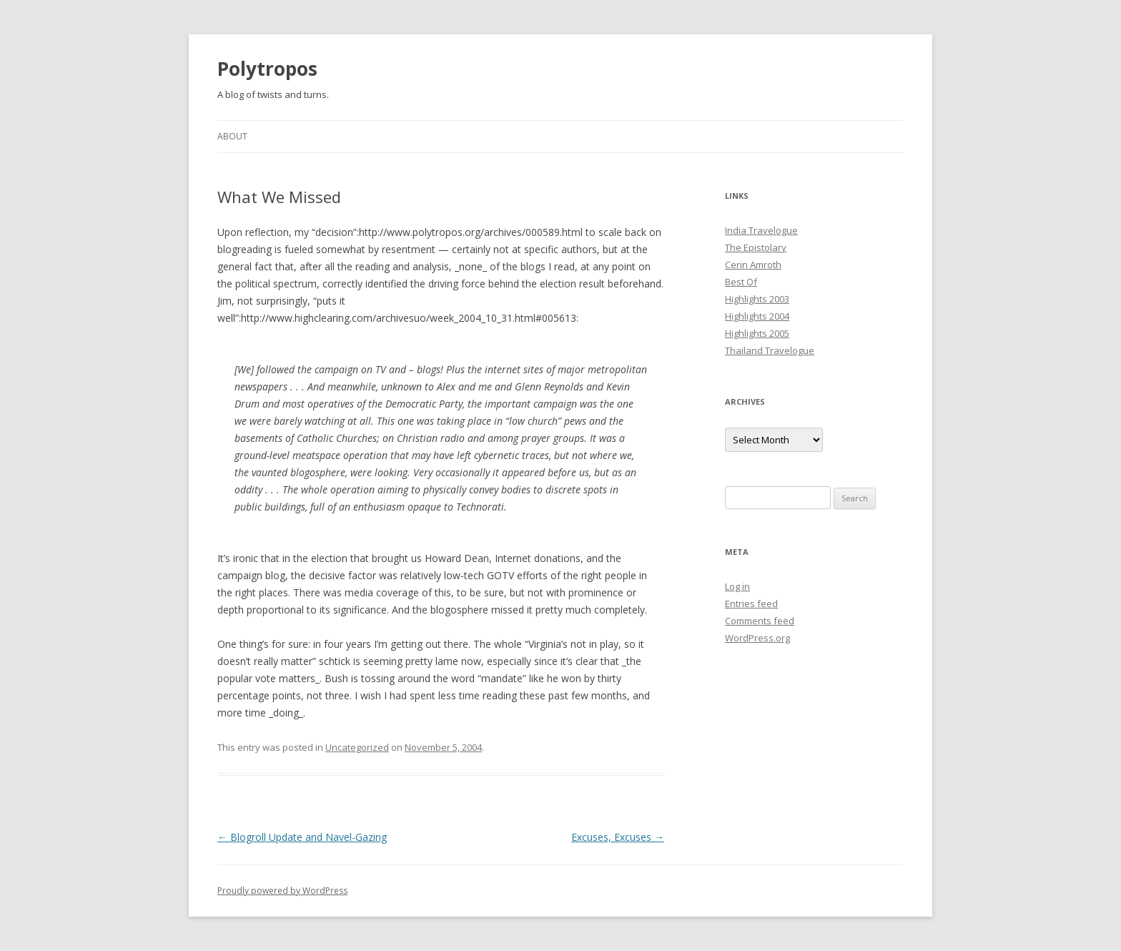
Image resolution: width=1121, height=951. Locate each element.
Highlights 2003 (757, 298)
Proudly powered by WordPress (282, 891)
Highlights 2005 (757, 333)
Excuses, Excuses (617, 837)
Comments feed (759, 620)
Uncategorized (357, 747)
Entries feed (751, 603)
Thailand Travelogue (769, 350)
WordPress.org (757, 637)
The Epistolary (755, 247)
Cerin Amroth (753, 264)
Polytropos (267, 69)
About (232, 136)
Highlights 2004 (757, 316)
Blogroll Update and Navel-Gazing (302, 837)
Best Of (741, 281)
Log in (737, 586)
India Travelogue (761, 230)
